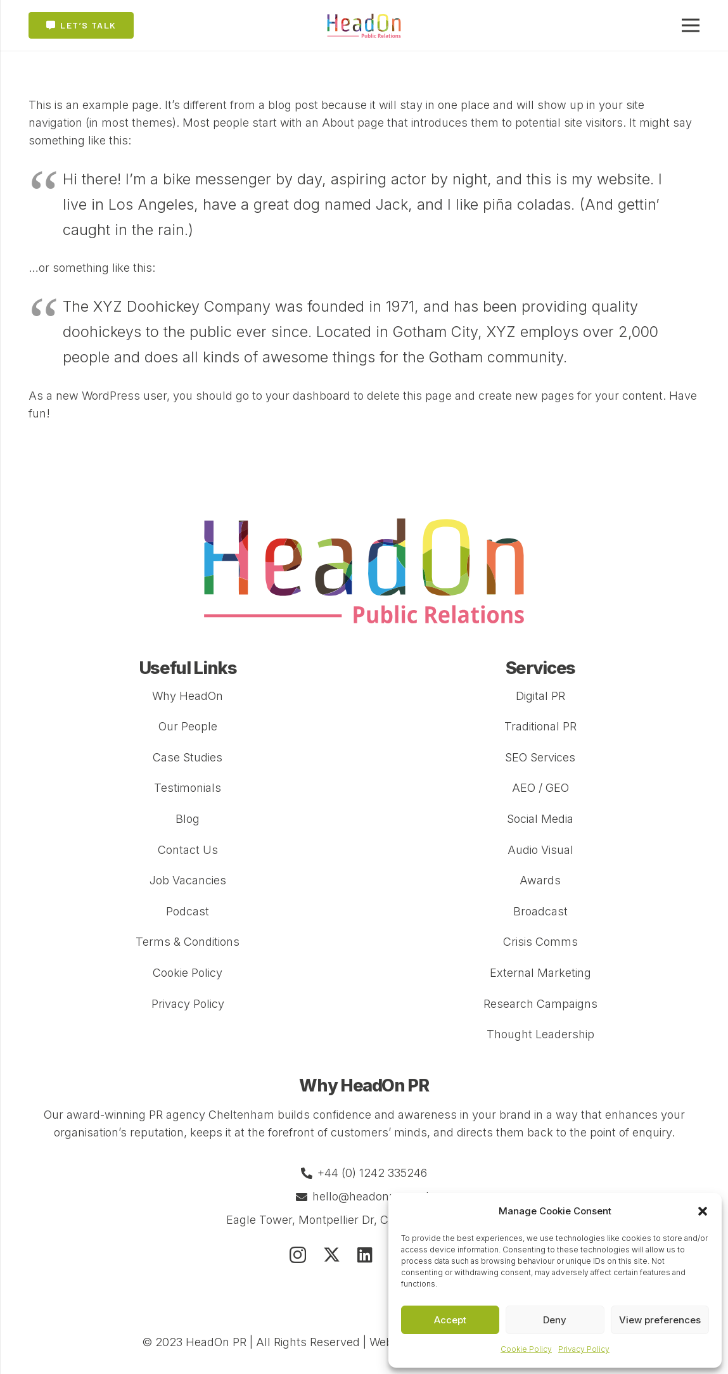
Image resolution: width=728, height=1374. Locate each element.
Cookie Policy (526, 1349)
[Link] (364, 25)
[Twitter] (331, 1254)
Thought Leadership (540, 1034)
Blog (188, 818)
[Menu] (691, 25)
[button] (702, 1211)
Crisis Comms (540, 941)
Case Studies (187, 757)
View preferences (660, 1320)
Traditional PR (540, 726)
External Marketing (540, 972)
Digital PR (540, 696)
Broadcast (540, 911)
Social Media (540, 818)
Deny (554, 1320)
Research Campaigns (540, 1003)
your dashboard (307, 395)
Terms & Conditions (187, 941)
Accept (450, 1320)
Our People (187, 726)
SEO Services (540, 757)
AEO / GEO (540, 787)
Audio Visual (540, 849)
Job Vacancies (188, 880)
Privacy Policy (584, 1349)
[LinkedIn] (365, 1254)
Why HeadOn (187, 696)
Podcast (187, 911)
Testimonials (187, 787)
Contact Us (188, 849)
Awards (540, 880)
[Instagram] (298, 1255)
